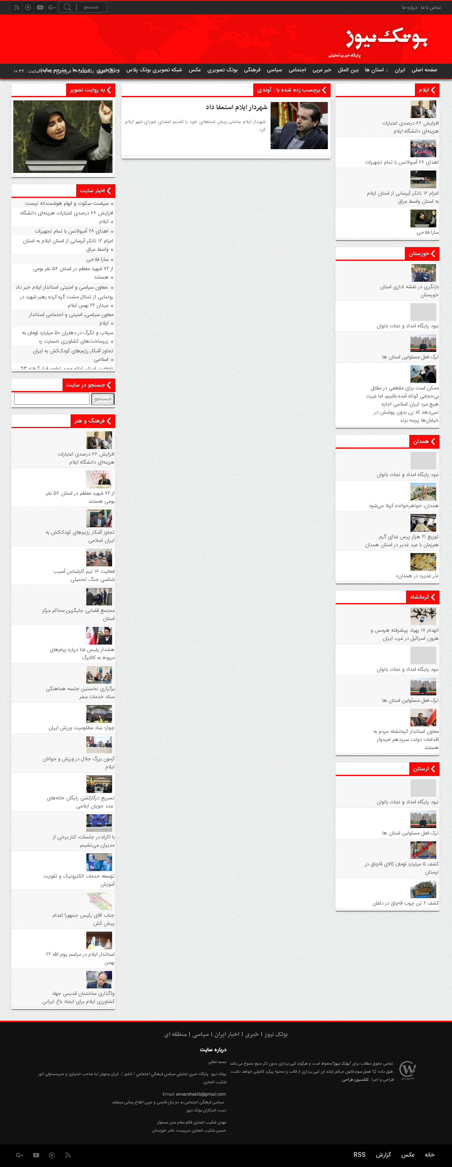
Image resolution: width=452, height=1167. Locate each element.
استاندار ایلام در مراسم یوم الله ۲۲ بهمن (80, 959)
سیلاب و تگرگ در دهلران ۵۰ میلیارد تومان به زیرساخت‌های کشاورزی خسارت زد (67, 337)
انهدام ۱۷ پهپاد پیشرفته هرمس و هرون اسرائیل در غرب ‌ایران (405, 634)
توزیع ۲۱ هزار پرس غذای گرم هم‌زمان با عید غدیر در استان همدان (402, 541)
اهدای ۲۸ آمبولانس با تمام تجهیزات (402, 162)
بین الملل (348, 70)
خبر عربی (321, 70)
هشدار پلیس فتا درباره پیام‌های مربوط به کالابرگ (82, 654)
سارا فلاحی (428, 233)
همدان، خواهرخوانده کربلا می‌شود (404, 506)
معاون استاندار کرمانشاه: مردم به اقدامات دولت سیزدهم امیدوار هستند (406, 740)
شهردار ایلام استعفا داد (236, 107)
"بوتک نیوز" (342, 1064)
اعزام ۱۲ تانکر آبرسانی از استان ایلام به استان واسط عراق (403, 197)
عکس (195, 70)
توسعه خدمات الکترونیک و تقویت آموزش (79, 880)
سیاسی (274, 70)
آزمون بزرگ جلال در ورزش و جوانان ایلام (79, 763)
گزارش (383, 1155)
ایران (400, 70)
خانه (430, 1155)
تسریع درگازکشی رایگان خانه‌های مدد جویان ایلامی (81, 802)
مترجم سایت (52, 70)
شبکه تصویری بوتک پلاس (154, 70)
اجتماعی (297, 70)
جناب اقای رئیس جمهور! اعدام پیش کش (83, 919)
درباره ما (409, 8)
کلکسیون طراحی (355, 1080)
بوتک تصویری (222, 70)
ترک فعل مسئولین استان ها (410, 357)
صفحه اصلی (424, 70)
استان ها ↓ (376, 70)
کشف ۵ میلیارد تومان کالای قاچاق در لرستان (402, 868)
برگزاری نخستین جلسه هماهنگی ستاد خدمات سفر (80, 693)
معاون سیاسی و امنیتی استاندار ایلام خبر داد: (62, 287)
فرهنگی (252, 70)
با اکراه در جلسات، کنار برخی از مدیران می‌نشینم (84, 841)
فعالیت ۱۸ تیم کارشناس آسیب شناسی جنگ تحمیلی (84, 576)
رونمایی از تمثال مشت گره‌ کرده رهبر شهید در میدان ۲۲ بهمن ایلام (66, 301)
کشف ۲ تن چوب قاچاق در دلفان (406, 903)
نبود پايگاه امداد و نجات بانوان (408, 326)
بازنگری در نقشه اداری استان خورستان (409, 291)
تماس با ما (431, 8)
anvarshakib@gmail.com (201, 1094)
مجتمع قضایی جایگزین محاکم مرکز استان (78, 615)
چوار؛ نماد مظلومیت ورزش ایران (81, 728)
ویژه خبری (108, 70)
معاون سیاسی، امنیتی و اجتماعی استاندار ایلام (71, 319)
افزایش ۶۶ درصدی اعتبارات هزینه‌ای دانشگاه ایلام (410, 127)
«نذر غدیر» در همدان (417, 576)
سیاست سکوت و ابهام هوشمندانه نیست (66, 203)
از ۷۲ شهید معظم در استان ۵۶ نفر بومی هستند (73, 273)
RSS (360, 1155)
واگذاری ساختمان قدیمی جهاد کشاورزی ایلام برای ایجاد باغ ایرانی (78, 998)
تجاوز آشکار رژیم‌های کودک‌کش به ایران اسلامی (73, 355)
